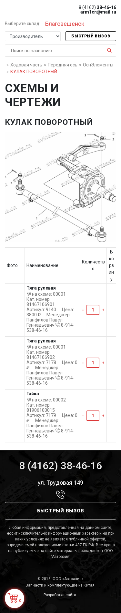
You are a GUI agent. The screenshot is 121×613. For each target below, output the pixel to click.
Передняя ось (62, 64)
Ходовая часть (26, 64)
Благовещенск (64, 23)
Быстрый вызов (90, 36)
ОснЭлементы (98, 64)
